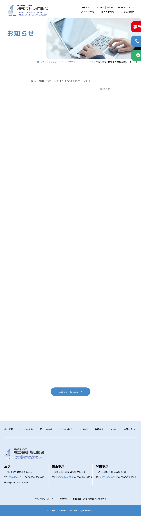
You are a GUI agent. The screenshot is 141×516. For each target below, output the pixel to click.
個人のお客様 (107, 11)
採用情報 (121, 7)
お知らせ (111, 7)
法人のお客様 (87, 11)
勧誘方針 (64, 499)
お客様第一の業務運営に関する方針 (90, 499)
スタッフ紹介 (98, 7)
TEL (14, 477)
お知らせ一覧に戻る (70, 391)
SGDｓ (131, 7)
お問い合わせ (127, 11)
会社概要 (85, 7)
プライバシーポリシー (45, 499)
